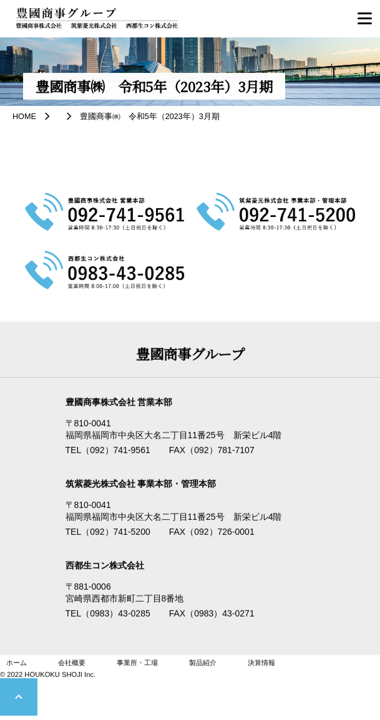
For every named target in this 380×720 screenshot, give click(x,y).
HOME (24, 116)
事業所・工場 (137, 663)
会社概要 (71, 663)
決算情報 (261, 663)
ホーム (16, 663)
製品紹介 (203, 663)
